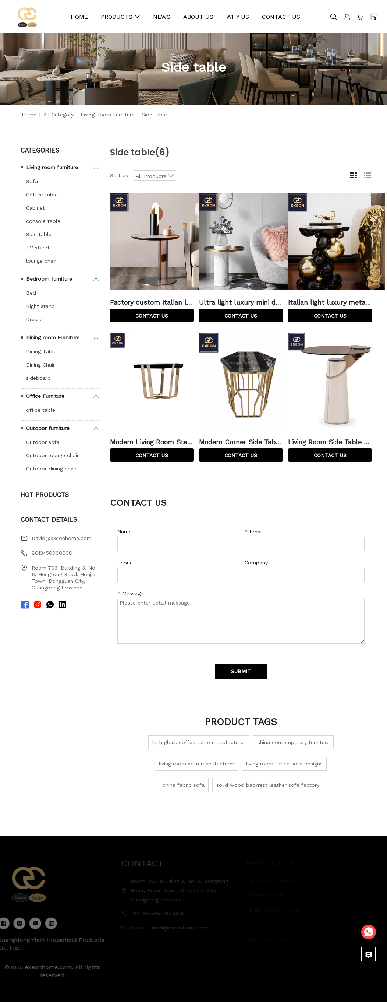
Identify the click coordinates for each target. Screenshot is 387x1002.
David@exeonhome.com (62, 538)
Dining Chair (40, 365)
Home (29, 115)
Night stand (40, 306)
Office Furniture (45, 396)
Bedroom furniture (49, 279)
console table (43, 221)
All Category (58, 115)
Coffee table (42, 194)
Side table (39, 234)
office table (40, 410)
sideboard (38, 378)
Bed (31, 293)
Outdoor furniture (48, 428)
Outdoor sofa (43, 442)
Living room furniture (108, 115)
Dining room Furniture (52, 337)
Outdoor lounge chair (52, 455)
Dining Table (41, 351)
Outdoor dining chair (51, 469)
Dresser (35, 319)
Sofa (32, 181)
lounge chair (41, 261)
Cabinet (35, 208)
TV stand (37, 248)
